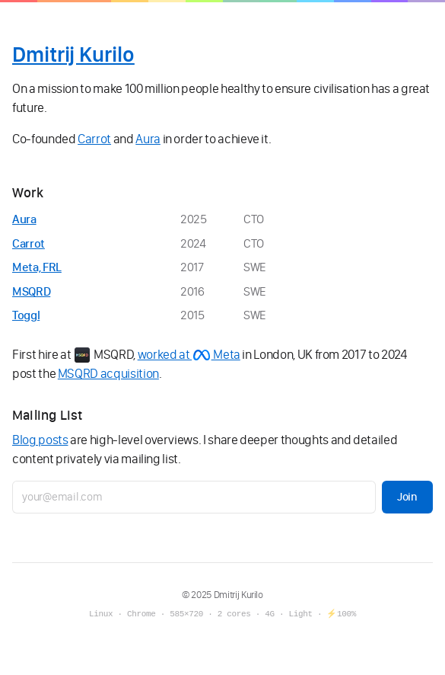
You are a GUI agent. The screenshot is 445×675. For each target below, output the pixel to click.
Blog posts (40, 439)
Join (407, 497)
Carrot (94, 138)
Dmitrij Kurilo (73, 54)
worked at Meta (189, 354)
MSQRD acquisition (108, 373)
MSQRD (31, 291)
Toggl (26, 315)
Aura (148, 138)
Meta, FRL (37, 267)
